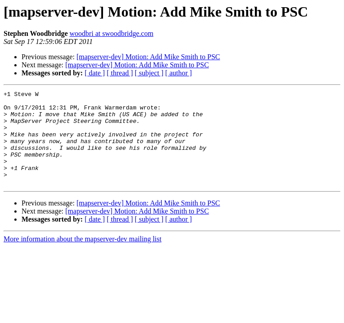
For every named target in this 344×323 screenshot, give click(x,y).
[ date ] (95, 73)
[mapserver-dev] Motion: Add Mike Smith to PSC (148, 57)
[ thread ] (120, 73)
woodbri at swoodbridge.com (111, 33)
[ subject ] (149, 73)
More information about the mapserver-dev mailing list (82, 258)
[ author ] (178, 73)
